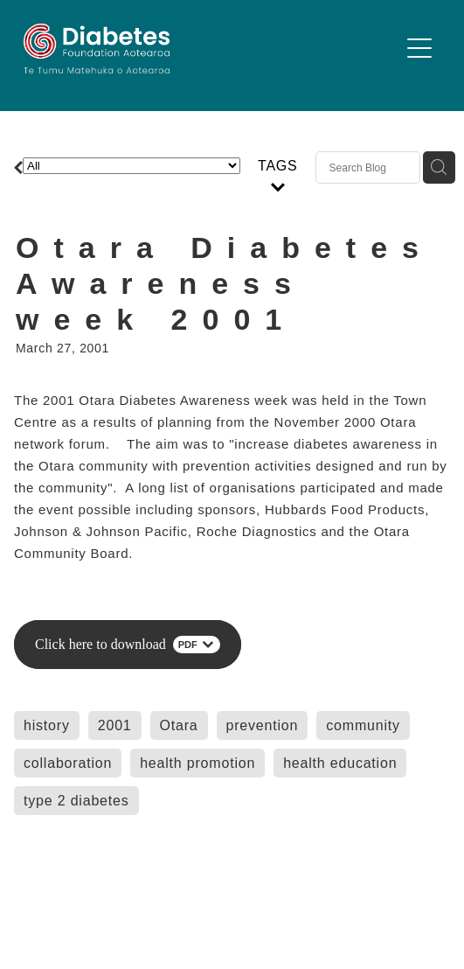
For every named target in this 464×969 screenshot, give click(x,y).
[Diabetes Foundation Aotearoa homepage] (211, 48)
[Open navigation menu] (419, 48)
